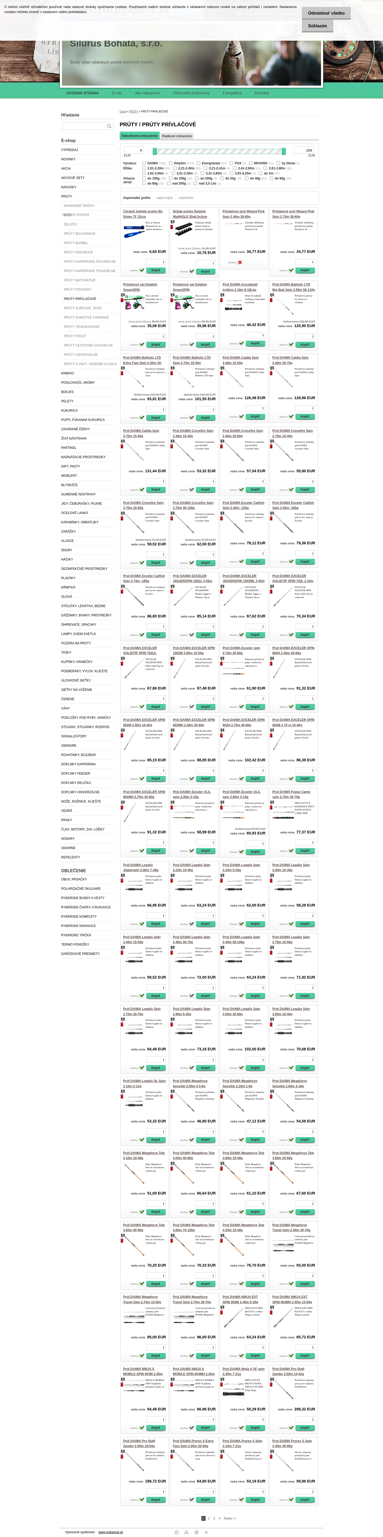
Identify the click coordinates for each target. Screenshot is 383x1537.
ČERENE (67, 699)
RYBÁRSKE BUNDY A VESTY (83, 898)
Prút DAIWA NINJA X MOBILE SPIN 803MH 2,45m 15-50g (194, 1374)
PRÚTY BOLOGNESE (79, 234)
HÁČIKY (67, 559)
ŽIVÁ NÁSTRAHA (73, 438)
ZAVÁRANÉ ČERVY (75, 429)
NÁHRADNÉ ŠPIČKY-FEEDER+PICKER (79, 207)
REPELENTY (70, 857)
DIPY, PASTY (70, 466)
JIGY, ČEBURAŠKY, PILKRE (81, 504)
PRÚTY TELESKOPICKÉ (82, 327)
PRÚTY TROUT (75, 336)
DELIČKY (70, 224)
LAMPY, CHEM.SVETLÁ (78, 634)
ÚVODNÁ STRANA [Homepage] (82, 93)
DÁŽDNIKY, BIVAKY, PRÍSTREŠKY (86, 615)
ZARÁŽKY (68, 531)
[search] (109, 126)
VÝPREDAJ (69, 150)
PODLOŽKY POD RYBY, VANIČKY (86, 718)
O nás (117, 93)
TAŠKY (66, 652)
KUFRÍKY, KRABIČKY (77, 662)
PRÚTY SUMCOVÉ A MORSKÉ (86, 317)
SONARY (67, 839)
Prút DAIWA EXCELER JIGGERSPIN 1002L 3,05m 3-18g (192, 581)
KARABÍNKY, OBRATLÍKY (79, 522)
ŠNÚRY (66, 550)
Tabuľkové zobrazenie (139, 136)
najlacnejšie (164, 198)
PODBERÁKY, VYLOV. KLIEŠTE (84, 671)
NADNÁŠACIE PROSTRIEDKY (83, 457)
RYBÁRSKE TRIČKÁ (76, 935)
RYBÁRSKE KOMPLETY (79, 916)
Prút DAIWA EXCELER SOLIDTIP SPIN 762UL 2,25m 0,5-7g (140, 653)
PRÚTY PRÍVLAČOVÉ (80, 299)
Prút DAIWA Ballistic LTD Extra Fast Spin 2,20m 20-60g (142, 363)
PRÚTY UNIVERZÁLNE (81, 355)
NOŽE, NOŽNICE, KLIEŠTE (81, 801)
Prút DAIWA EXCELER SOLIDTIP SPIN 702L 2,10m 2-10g (292, 581)
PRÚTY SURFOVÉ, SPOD (83, 308)
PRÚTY (66, 196)
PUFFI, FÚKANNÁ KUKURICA (83, 420)
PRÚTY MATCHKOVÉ (79, 280)
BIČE (67, 215)
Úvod (123, 111)
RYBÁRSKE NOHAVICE (78, 926)
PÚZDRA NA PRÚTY (76, 643)
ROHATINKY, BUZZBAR (78, 755)
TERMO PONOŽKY (75, 944)
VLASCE (67, 541)
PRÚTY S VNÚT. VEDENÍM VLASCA (90, 364)
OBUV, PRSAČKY (74, 879)
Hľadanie (70, 115)
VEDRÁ (66, 811)
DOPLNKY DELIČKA (76, 783)
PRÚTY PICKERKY (77, 289)
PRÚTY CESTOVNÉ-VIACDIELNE (88, 345)
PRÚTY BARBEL (76, 243)
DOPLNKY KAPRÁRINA (78, 764)
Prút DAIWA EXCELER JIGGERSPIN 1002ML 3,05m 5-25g (244, 581)
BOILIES (67, 392)
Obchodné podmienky (191, 93)
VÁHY (65, 708)
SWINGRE (68, 745)
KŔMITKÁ (68, 587)
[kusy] (156, 262)
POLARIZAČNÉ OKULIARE (81, 889)
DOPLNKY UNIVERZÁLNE (80, 792)
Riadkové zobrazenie (177, 136)
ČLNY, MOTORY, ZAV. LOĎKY (83, 829)
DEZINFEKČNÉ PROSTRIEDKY (84, 569)
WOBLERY (69, 476)
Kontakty (262, 93)
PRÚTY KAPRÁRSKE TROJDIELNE (90, 271)
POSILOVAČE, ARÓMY (78, 383)
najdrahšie (186, 198)
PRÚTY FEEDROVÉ (78, 252)
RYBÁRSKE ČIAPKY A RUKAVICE (86, 907)
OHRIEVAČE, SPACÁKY (78, 625)
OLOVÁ (66, 597)
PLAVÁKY (68, 578)
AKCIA (66, 168)
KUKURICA (69, 410)
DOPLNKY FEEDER (75, 773)
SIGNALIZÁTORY (74, 736)
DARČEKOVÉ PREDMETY (80, 954)
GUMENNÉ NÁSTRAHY (78, 494)
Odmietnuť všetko (325, 13)
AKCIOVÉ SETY (73, 178)
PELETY (67, 401)
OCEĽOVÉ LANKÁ (74, 513)
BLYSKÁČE (69, 485)
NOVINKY (68, 159)
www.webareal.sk (110, 1532)
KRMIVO (67, 373)
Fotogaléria (232, 93)
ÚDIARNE (68, 848)
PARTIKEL (68, 448)
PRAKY (66, 820)
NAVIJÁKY (68, 187)
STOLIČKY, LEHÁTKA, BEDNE (83, 606)
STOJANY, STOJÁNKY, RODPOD (85, 727)
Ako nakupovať (147, 93)
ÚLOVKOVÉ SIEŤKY (76, 680)
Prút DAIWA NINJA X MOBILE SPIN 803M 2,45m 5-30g (143, 1374)
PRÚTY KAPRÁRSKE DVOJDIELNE (90, 262)
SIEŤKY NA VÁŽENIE (76, 690)
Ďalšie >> (230, 1518)
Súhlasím (316, 26)
